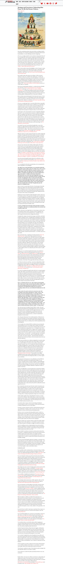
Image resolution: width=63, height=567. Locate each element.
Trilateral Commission (25, 253)
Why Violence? (41, 452)
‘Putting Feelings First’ (21, 511)
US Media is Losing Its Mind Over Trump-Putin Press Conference (33, 152)
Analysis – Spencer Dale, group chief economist (26, 66)
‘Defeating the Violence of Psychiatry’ (24, 353)
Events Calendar (25, 1)
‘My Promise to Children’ (29, 488)
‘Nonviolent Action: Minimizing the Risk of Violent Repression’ (28, 482)
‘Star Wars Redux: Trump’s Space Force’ (36, 142)
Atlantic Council (35, 253)
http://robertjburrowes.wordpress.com (31, 563)
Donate (30, 1)
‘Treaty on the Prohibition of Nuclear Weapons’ (31, 83)
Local (20, 1)
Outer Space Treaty (27, 130)
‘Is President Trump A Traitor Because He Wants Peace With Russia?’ (30, 153)
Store (34, 1)
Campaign (38, 468)
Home (17, 1)
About (17, 4)
